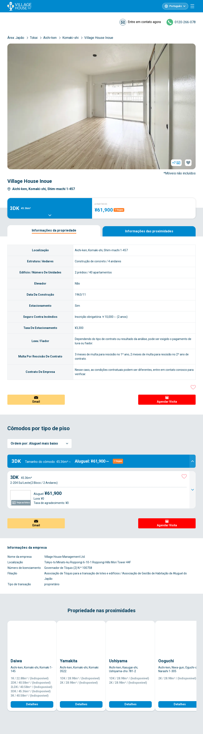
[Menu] (192, 6)
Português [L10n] (175, 6)
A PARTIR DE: (101, 204)
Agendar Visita (167, 401)
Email (36, 401)
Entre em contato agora (144, 22)
